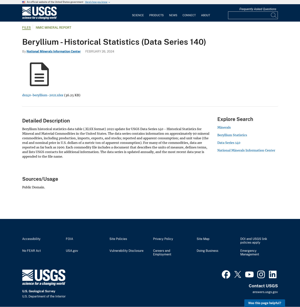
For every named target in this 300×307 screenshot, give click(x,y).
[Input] (253, 15)
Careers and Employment (162, 252)
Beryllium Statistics (232, 135)
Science (138, 15)
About (205, 15)
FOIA (69, 239)
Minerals (224, 127)
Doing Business (207, 251)
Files (26, 27)
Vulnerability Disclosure (126, 251)
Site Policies (118, 239)
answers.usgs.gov (265, 292)
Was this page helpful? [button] (264, 303)
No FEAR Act (31, 251)
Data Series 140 (228, 143)
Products (156, 15)
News (173, 15)
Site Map (203, 239)
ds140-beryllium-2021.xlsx (42, 95)
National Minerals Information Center (54, 51)
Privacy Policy (163, 239)
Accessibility (31, 239)
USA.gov (72, 251)
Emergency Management (249, 252)
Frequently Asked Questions (257, 9)
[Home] (39, 18)
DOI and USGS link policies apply (253, 240)
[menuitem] (138, 12)
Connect (189, 15)
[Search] (274, 15)
